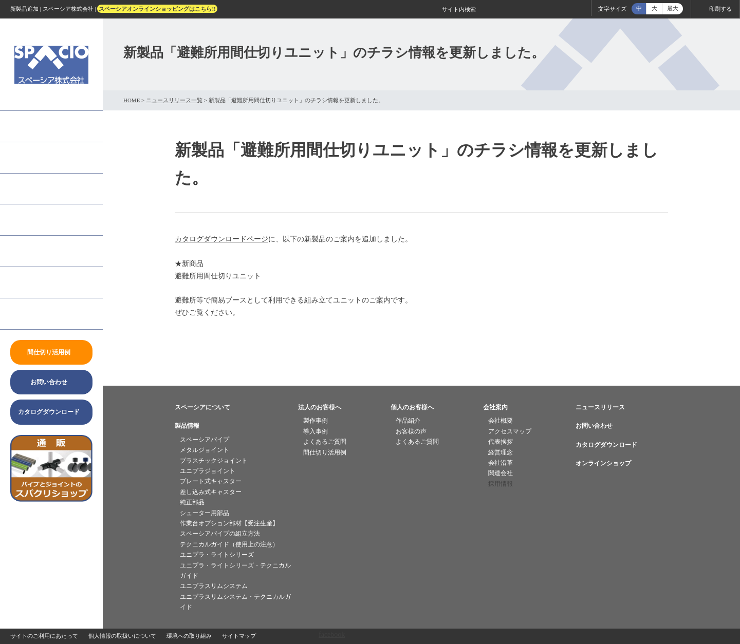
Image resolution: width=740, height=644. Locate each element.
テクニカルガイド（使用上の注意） (229, 544)
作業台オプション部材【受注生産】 (229, 523)
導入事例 (315, 431)
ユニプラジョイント (207, 471)
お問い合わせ (594, 425)
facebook (51, 547)
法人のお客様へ (35, 189)
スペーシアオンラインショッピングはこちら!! (157, 9)
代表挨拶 (500, 441)
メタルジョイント (204, 449)
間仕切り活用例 (324, 452)
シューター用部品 (204, 513)
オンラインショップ (603, 463)
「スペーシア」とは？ (46, 126)
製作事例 (315, 420)
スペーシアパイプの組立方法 (220, 533)
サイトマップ (239, 636)
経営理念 (500, 452)
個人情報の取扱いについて (122, 636)
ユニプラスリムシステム (214, 586)
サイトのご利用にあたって (44, 636)
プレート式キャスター (211, 481)
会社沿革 (500, 462)
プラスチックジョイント (214, 460)
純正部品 (192, 502)
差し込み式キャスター (211, 492)
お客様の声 (411, 431)
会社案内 (24, 282)
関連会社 (500, 473)
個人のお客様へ (35, 219)
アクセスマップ (509, 431)
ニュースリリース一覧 (174, 100)
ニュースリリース (39, 313)
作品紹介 (408, 420)
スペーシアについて (202, 407)
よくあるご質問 (35, 251)
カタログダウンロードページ (221, 239)
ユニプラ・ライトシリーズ (217, 554)
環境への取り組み (189, 636)
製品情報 (24, 157)
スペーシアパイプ (204, 439)
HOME (131, 100)
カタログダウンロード (606, 444)
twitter (51, 575)
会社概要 (500, 420)
